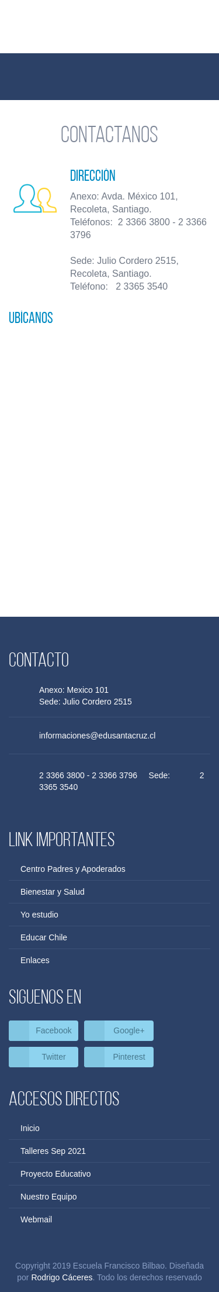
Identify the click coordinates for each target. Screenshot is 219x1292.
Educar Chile (43, 937)
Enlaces (35, 960)
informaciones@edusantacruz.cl (97, 735)
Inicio (30, 1128)
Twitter (53, 1056)
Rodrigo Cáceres (61, 1277)
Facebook (53, 1030)
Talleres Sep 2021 (53, 1151)
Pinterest (129, 1056)
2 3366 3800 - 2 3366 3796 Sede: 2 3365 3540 (121, 781)
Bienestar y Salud (52, 891)
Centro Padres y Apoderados (73, 869)
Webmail (36, 1219)
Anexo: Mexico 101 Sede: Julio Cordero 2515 (90, 695)
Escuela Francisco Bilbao (110, 34)
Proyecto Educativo (55, 1173)
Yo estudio (39, 914)
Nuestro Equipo (48, 1196)
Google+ (128, 1030)
